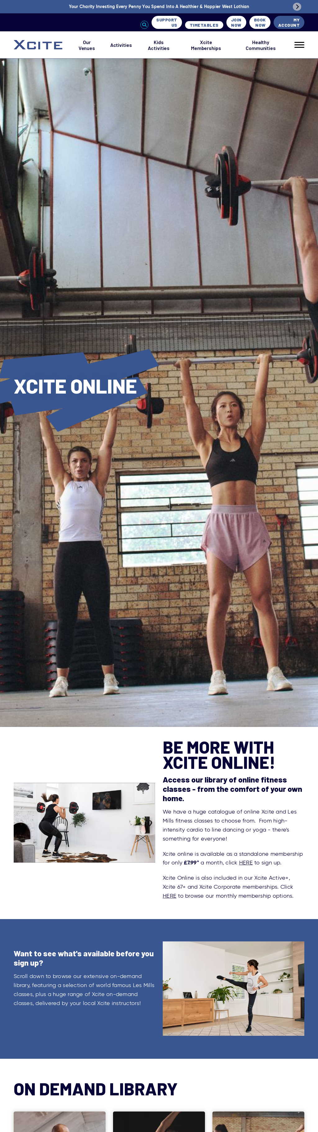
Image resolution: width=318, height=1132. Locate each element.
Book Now (260, 22)
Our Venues (87, 45)
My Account (289, 22)
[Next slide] (297, 6)
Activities (121, 45)
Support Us (166, 22)
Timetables (204, 25)
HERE (246, 862)
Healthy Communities (261, 45)
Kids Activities (159, 45)
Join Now (236, 22)
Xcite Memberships (206, 45)
